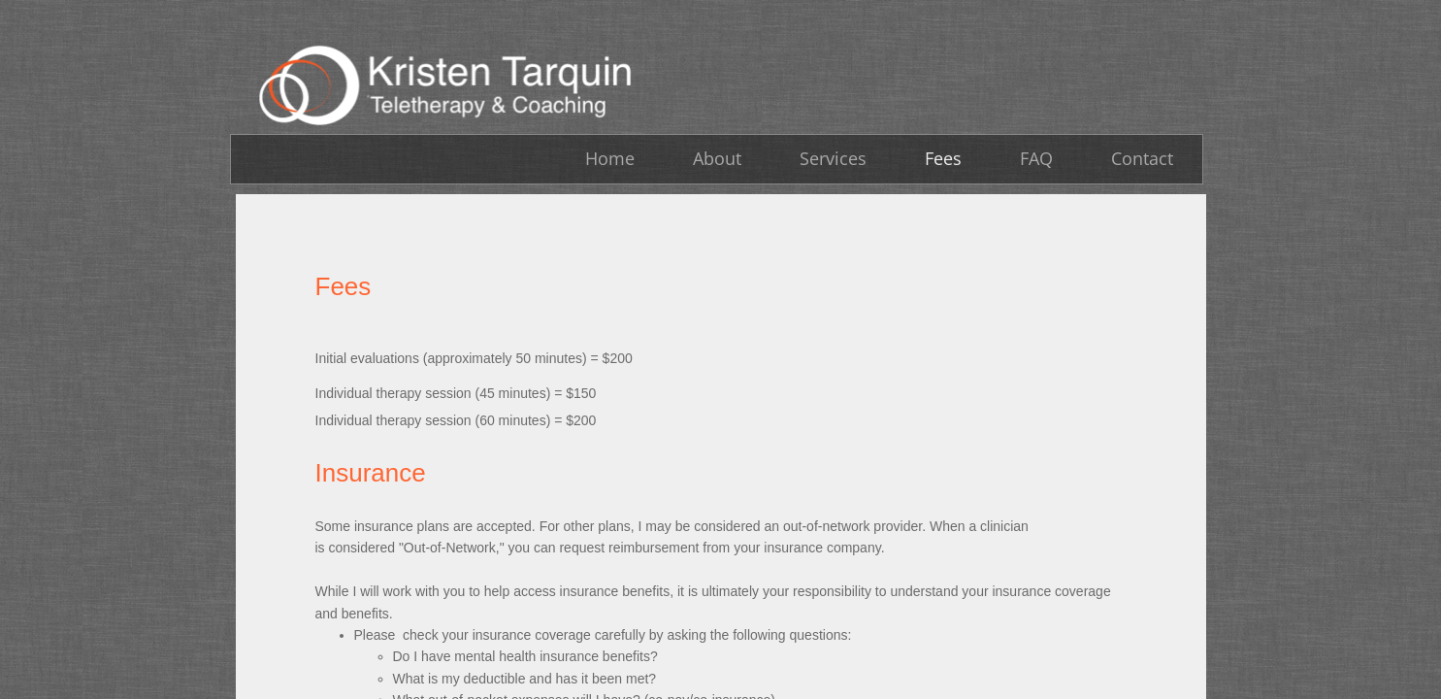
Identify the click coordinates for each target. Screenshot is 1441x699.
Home (610, 158)
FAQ (1036, 158)
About (717, 158)
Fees (943, 158)
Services (833, 158)
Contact (1142, 158)
